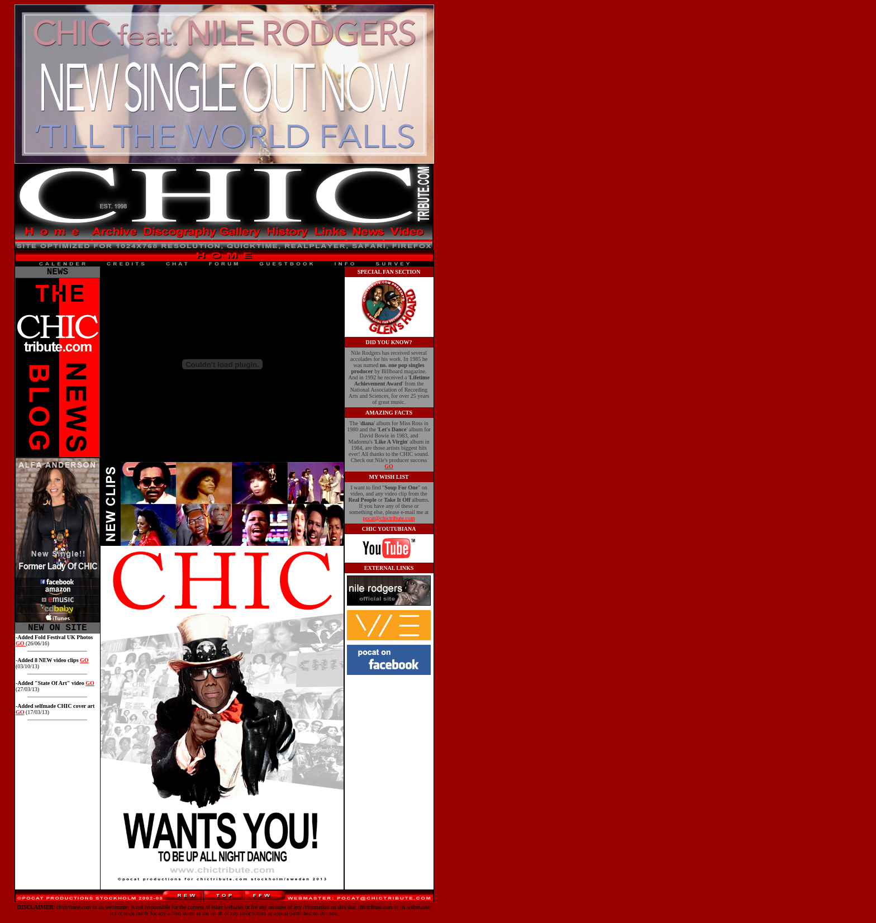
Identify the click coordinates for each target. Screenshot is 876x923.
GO (84, 665)
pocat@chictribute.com (389, 518)
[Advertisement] (485, 476)
